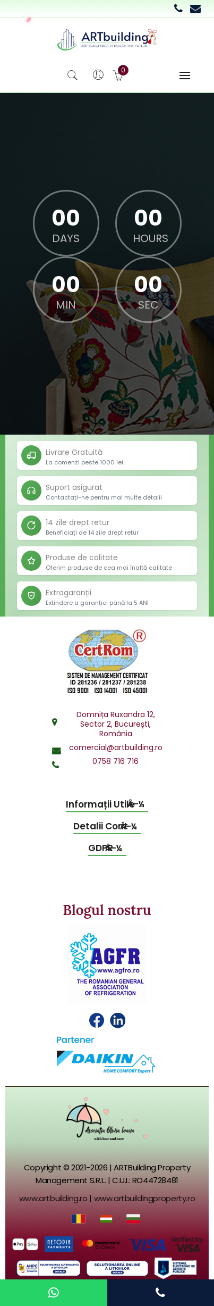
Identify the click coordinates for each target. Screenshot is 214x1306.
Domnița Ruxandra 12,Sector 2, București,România (115, 724)
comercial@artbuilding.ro (115, 747)
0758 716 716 (115, 761)
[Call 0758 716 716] (178, 8)
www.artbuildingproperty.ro (144, 1198)
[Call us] (160, 1293)
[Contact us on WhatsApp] (53, 1293)
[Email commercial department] (195, 8)
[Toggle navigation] (184, 75)
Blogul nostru (107, 910)
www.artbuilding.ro (53, 1198)
